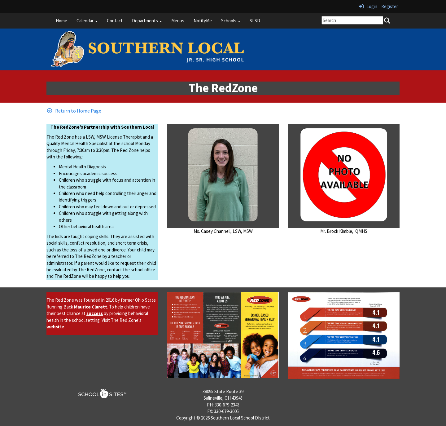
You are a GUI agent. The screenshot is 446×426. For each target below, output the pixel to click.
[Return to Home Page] (73, 111)
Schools (230, 21)
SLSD (255, 21)
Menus (177, 21)
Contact (115, 21)
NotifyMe (203, 21)
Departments (147, 21)
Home (61, 21)
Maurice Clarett (90, 307)
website (55, 327)
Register (389, 6)
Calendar (87, 21)
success (94, 313)
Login (368, 6)
